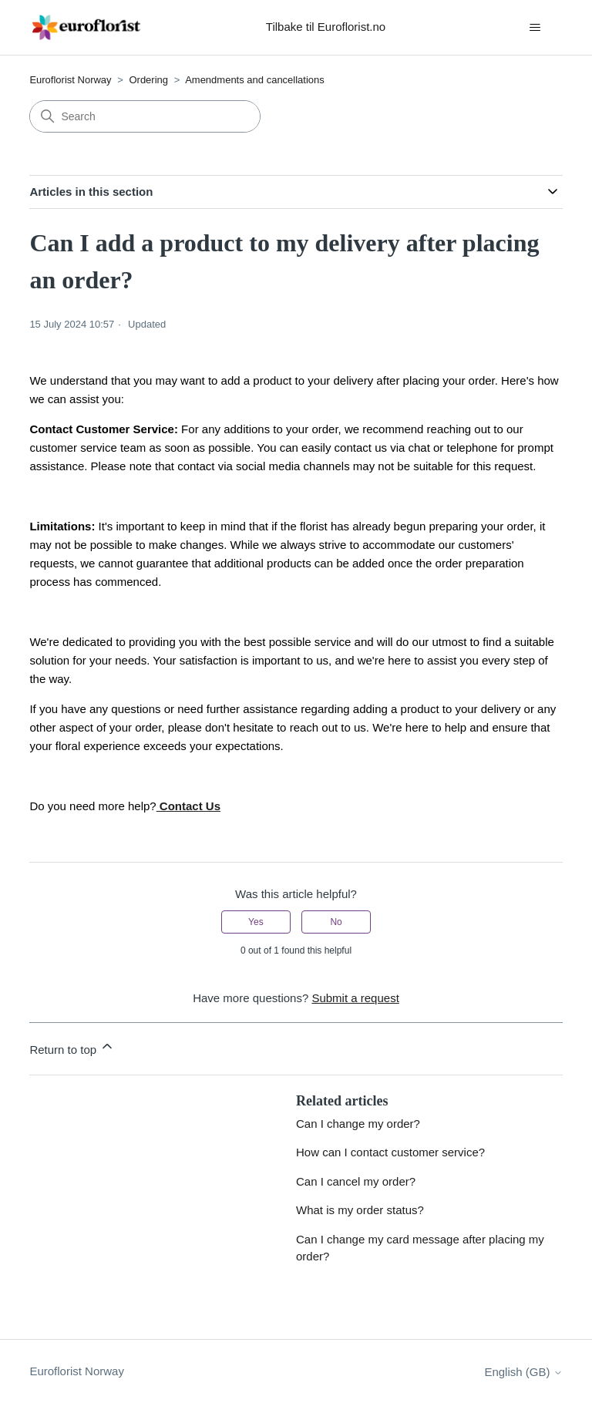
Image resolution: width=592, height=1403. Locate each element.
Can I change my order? (358, 1123)
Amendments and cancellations (255, 80)
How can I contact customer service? (390, 1152)
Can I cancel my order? (355, 1181)
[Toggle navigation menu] (535, 27)
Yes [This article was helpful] (256, 922)
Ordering (148, 80)
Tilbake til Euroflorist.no (325, 26)
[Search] (145, 116)
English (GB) (523, 1371)
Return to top (72, 1047)
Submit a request (355, 997)
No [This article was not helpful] (335, 922)
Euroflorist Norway (70, 80)
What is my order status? (360, 1209)
